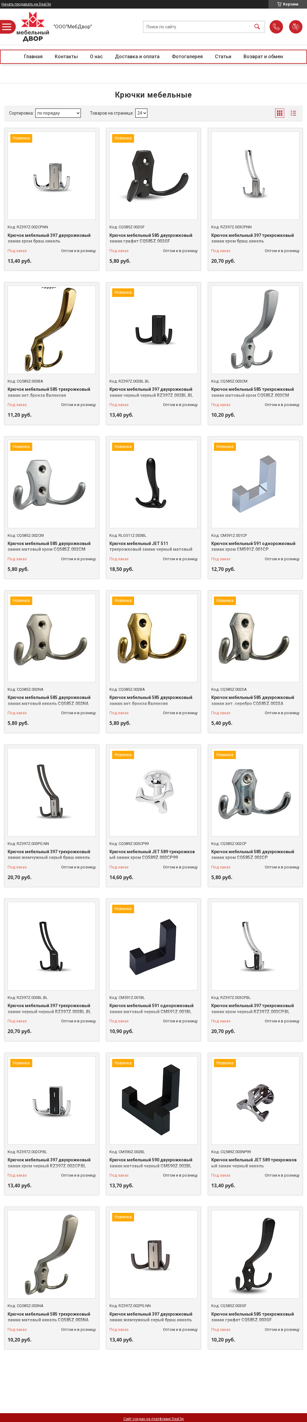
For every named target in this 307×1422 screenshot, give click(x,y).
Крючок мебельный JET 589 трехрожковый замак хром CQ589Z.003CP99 (152, 854)
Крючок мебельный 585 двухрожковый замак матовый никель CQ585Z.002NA (49, 700)
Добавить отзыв (295, 27)
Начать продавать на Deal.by (26, 4)
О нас (96, 56)
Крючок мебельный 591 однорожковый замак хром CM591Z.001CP (253, 546)
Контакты (66, 56)
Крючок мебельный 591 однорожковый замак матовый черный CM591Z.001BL (151, 1008)
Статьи (223, 56)
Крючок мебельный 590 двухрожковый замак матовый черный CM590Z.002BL (150, 1162)
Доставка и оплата (137, 56)
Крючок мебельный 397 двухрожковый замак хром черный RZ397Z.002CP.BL (49, 1162)
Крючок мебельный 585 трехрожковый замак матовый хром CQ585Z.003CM (252, 392)
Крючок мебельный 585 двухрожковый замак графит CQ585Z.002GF (150, 238)
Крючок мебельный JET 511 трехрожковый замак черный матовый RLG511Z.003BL (150, 549)
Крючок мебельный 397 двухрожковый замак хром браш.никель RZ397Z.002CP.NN (49, 241)
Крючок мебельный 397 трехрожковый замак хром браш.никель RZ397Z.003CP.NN (252, 241)
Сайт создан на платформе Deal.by (153, 1419)
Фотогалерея (187, 56)
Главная (33, 56)
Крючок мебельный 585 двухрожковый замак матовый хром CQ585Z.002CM (49, 546)
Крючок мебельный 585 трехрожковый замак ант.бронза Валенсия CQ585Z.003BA (49, 395)
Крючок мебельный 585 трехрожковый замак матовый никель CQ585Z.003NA (49, 1317)
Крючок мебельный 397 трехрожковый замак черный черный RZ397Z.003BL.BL (49, 1008)
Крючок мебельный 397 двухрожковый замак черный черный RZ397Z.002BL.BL (151, 392)
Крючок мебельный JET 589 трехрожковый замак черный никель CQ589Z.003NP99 (254, 1165)
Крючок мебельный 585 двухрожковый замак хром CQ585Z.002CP (252, 854)
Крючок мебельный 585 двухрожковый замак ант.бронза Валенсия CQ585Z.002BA (150, 703)
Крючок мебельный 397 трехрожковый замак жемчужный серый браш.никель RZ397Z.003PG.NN (49, 857)
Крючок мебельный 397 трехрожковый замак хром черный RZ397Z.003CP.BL (252, 1008)
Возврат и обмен (263, 56)
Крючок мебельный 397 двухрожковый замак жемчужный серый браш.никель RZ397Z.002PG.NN (150, 1320)
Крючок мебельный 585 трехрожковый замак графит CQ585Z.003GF (252, 1317)
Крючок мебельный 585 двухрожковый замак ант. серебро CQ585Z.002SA (252, 700)
